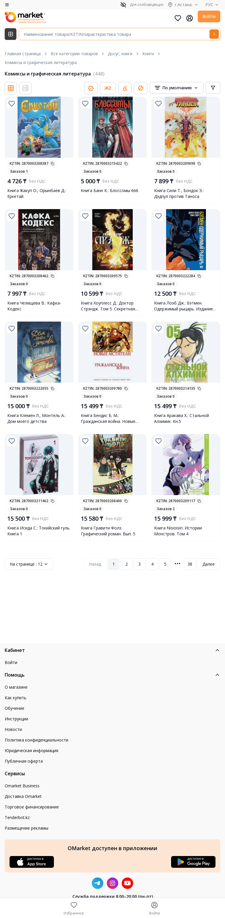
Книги (148, 53)
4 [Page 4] (152, 564)
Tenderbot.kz (17, 817)
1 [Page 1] (113, 564)
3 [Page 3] (139, 564)
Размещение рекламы (26, 828)
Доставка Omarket (23, 796)
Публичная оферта (24, 761)
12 (29, 564)
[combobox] (176, 88)
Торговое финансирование (32, 807)
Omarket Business (22, 785)
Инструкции (16, 719)
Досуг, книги (120, 53)
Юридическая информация (31, 750)
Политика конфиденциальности (36, 740)
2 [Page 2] (126, 564)
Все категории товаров (74, 53)
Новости (13, 729)
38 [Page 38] (190, 564)
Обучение (14, 708)
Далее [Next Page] (208, 564)
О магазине (16, 687)
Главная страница (23, 53)
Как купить (15, 697)
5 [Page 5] (165, 564)
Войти (209, 16)
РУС (212, 4)
